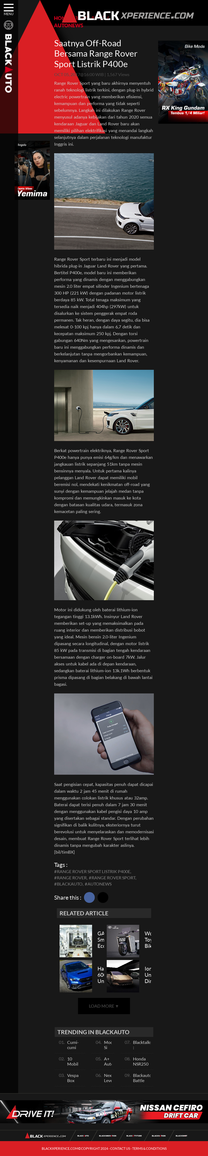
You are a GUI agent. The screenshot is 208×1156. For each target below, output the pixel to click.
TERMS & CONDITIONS (149, 1149)
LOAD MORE (104, 1005)
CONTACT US (120, 1149)
